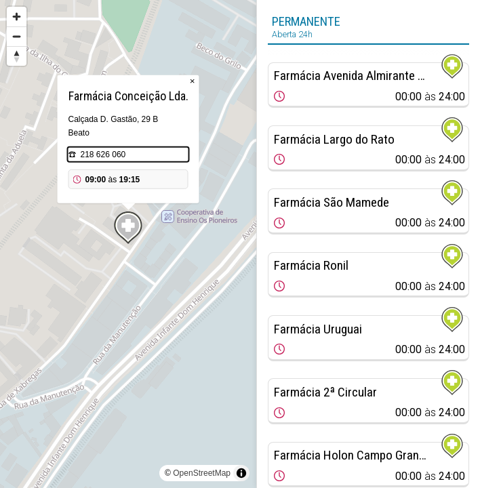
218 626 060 (103, 154)
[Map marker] (128, 227)
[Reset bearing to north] (16, 56)
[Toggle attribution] (241, 473)
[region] (128, 244)
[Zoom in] (16, 16)
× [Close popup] (192, 81)
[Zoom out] (16, 36)
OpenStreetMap (202, 473)
